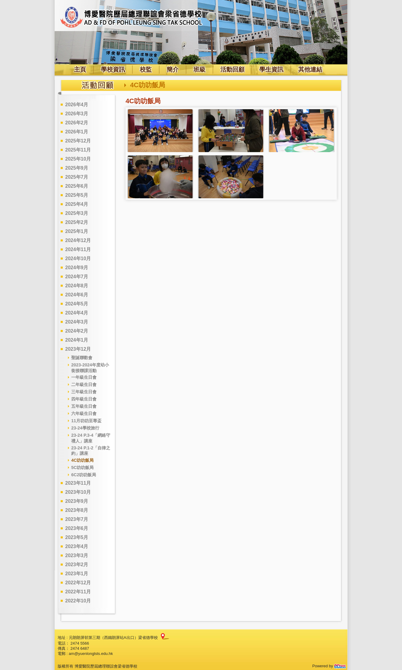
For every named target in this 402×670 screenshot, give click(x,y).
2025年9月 (76, 168)
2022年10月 (78, 600)
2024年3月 (76, 321)
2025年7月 (76, 177)
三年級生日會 (84, 391)
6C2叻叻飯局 (83, 474)
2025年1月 (76, 231)
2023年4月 (76, 546)
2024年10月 (78, 258)
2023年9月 (76, 501)
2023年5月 (76, 537)
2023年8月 (76, 510)
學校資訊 (113, 69)
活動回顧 (232, 69)
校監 (146, 69)
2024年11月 (78, 249)
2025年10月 (78, 158)
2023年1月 (76, 573)
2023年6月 (76, 528)
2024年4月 (76, 312)
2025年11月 (78, 149)
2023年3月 (76, 555)
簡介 (173, 69)
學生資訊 (271, 69)
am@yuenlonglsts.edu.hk (91, 653)
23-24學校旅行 (85, 428)
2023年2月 (76, 564)
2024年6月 (76, 294)
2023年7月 (76, 519)
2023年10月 (78, 492)
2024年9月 (76, 267)
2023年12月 (78, 349)
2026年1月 (76, 131)
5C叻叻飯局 (82, 467)
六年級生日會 (84, 413)
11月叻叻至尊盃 (86, 420)
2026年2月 (76, 122)
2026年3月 (76, 113)
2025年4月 (76, 204)
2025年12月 (78, 140)
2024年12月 (78, 240)
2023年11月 (78, 483)
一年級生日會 (84, 377)
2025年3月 (76, 213)
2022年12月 (78, 582)
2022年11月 (78, 591)
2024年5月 (76, 303)
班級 (199, 69)
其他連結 (310, 69)
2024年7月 (76, 276)
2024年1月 (76, 340)
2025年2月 (76, 222)
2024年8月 (76, 285)
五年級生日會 (84, 406)
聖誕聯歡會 (81, 357)
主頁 (80, 69)
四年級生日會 (84, 399)
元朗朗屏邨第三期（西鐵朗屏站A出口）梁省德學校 (113, 637)
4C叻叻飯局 (82, 460)
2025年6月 (76, 186)
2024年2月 (76, 330)
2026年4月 (76, 104)
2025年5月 (76, 195)
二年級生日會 (84, 384)
